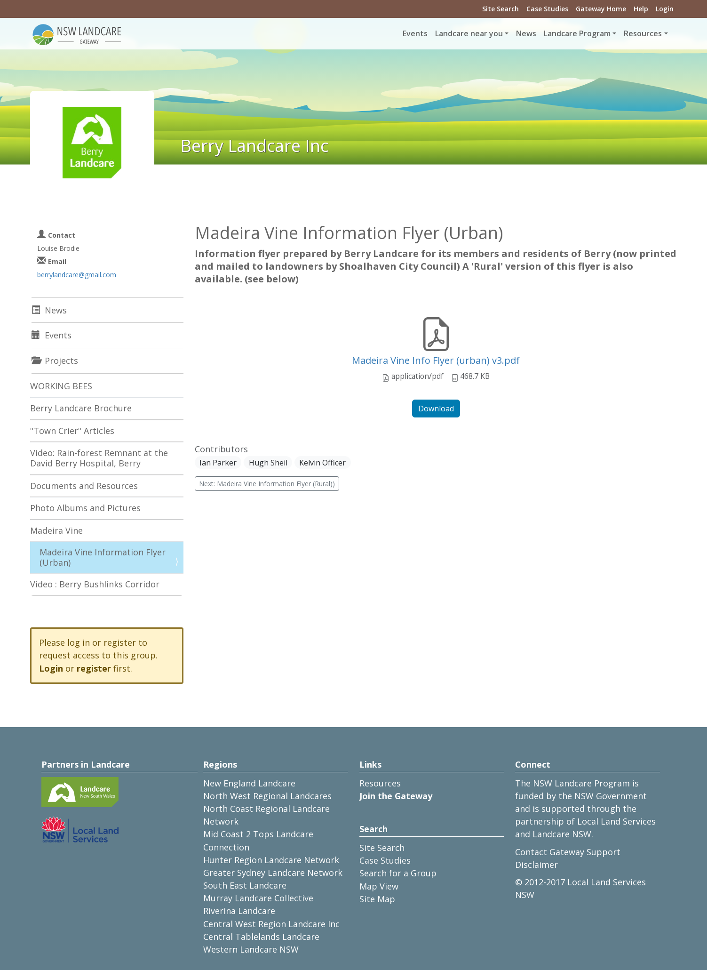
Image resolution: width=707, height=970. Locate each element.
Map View (378, 886)
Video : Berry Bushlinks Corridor (94, 584)
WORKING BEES (61, 386)
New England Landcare (249, 783)
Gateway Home (601, 8)
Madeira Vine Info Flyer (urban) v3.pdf (436, 360)
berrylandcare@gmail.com (76, 274)
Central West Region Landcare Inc (271, 924)
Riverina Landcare (239, 910)
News (526, 33)
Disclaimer (536, 864)
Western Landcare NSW (251, 949)
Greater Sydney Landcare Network (272, 872)
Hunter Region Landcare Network (271, 860)
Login (665, 8)
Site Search (500, 8)
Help (641, 8)
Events (415, 33)
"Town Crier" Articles (72, 430)
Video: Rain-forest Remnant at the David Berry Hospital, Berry (99, 458)
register (94, 668)
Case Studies (547, 8)
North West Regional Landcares (267, 796)
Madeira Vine (56, 530)
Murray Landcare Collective (258, 898)
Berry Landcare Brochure (81, 408)
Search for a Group (398, 873)
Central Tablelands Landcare (261, 936)
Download (436, 408)
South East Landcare (244, 885)
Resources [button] (643, 33)
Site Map (377, 899)
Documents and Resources (84, 485)
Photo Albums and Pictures (85, 507)
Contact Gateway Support (567, 852)
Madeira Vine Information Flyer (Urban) (103, 557)
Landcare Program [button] (577, 33)
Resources (380, 783)
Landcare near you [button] (469, 33)
